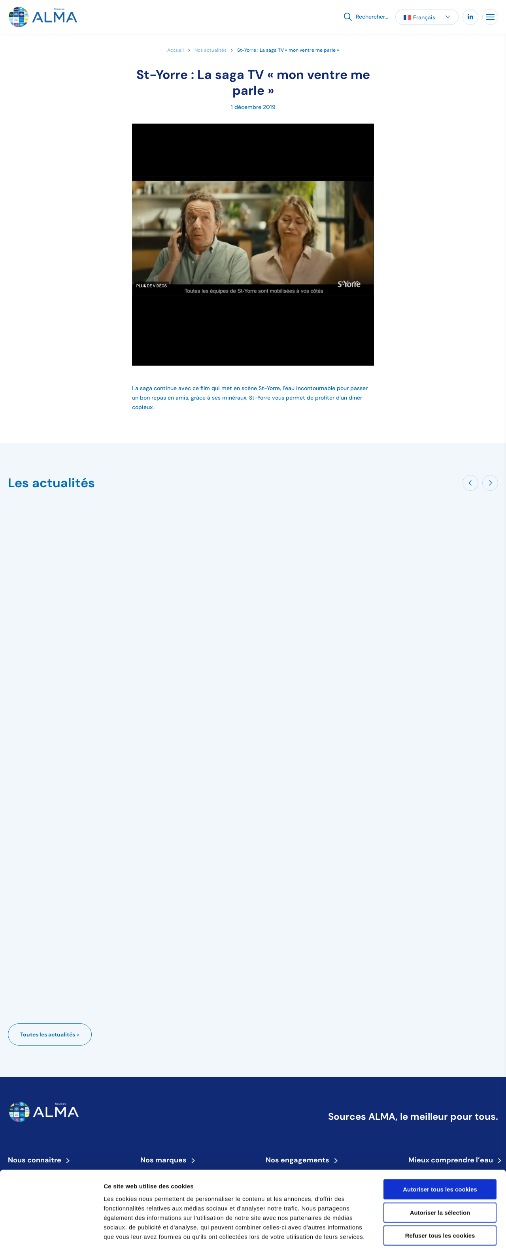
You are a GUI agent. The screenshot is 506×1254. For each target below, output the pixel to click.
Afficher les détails (435, 1238)
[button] (427, 16)
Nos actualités (210, 50)
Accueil (175, 50)
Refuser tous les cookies (440, 1203)
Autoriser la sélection (440, 1180)
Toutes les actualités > (49, 1034)
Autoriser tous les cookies (440, 1157)
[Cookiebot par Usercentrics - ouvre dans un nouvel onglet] (51, 1239)
